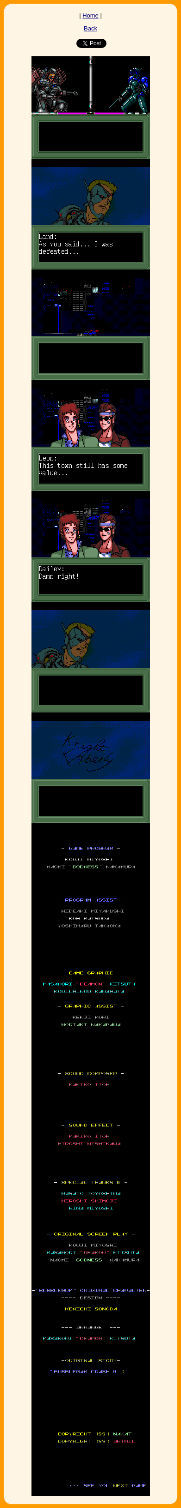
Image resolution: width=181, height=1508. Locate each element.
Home (90, 15)
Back (90, 28)
